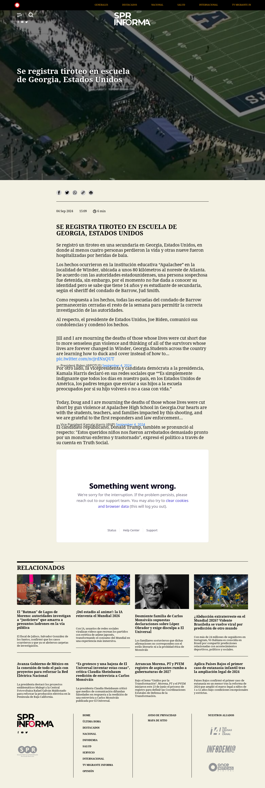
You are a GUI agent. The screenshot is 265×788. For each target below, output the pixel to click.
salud (87, 746)
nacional (89, 734)
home (86, 715)
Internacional (215, 4)
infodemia (90, 740)
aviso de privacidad (162, 715)
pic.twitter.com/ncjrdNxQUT (85, 359)
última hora (92, 721)
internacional (93, 758)
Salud (188, 4)
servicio (89, 752)
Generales (108, 4)
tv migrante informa (98, 765)
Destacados (136, 4)
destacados (91, 727)
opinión (88, 771)
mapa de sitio (157, 720)
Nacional (164, 4)
